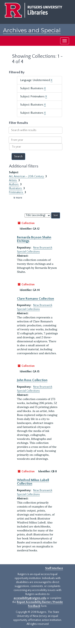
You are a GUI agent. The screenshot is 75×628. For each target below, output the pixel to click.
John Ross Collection (32, 380)
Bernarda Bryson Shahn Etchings (34, 239)
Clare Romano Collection (35, 298)
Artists (13, 180)
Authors (14, 184)
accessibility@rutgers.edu (30, 598)
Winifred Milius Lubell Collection (33, 481)
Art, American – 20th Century (26, 176)
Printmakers (16, 192)
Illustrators (15, 188)
